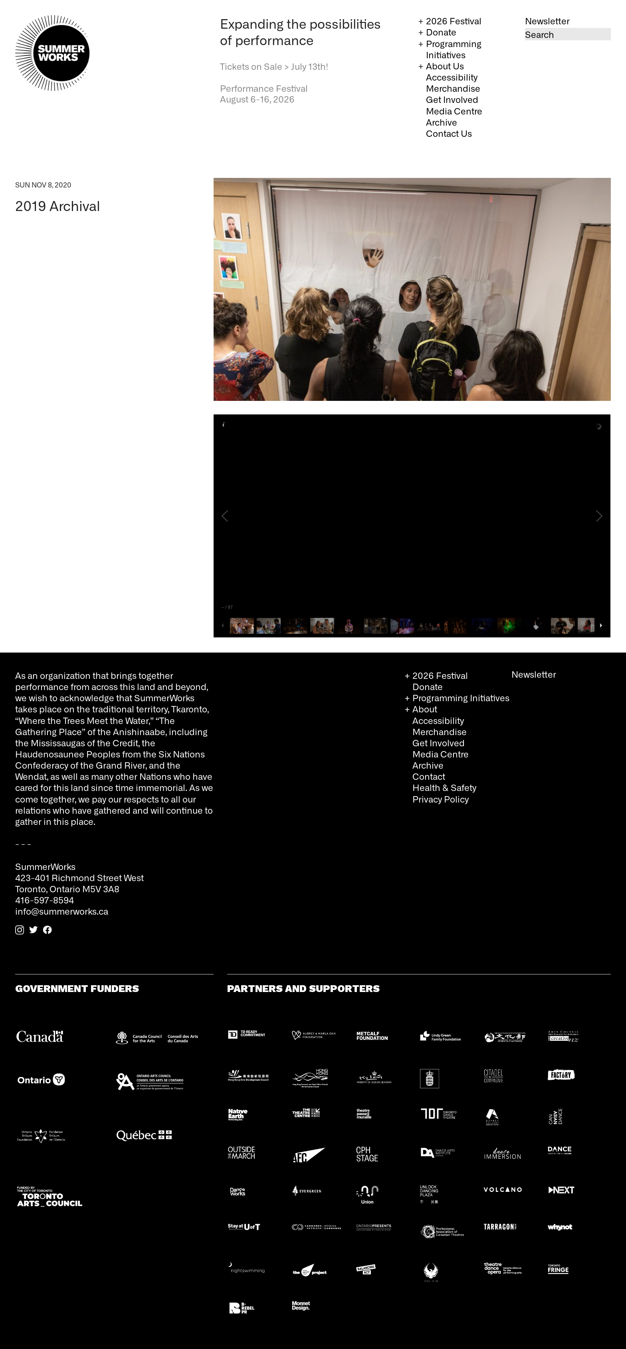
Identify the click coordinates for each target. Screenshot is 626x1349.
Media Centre (454, 110)
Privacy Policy (440, 798)
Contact (428, 776)
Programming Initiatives (453, 49)
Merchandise (453, 88)
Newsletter (547, 20)
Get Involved (452, 99)
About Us (445, 65)
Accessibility (451, 76)
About (424, 708)
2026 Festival (453, 20)
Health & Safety (444, 787)
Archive (441, 121)
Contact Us (449, 133)
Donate (441, 31)
